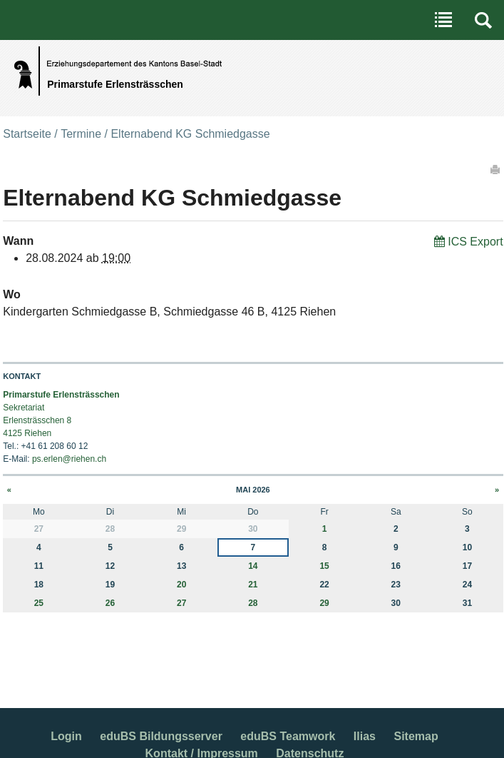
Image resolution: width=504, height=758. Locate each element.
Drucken (496, 169)
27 (181, 603)
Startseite (27, 134)
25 (38, 603)
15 (324, 566)
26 (110, 603)
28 (252, 603)
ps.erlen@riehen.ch (69, 459)
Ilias (365, 736)
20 (181, 585)
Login (66, 736)
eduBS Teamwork (287, 736)
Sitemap (416, 736)
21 (252, 585)
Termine (81, 134)
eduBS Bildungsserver (161, 736)
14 (252, 566)
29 (324, 603)
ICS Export (475, 242)
